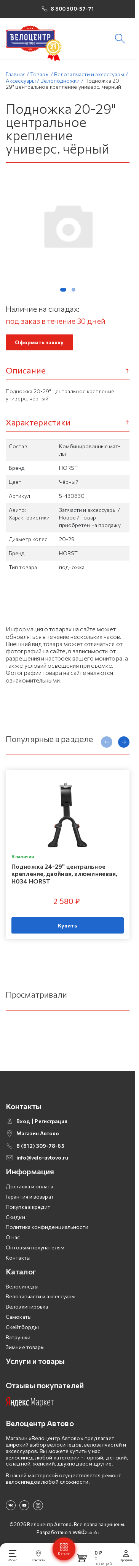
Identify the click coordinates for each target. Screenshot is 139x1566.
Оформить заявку (39, 342)
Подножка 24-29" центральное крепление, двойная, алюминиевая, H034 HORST (64, 873)
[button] (63, 289)
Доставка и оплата (29, 1186)
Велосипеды (22, 1286)
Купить (67, 925)
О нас (13, 1237)
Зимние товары (25, 1347)
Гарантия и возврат (30, 1196)
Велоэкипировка (27, 1306)
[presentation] (106, 742)
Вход (23, 1121)
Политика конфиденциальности (47, 1227)
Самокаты (19, 1316)
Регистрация (51, 1121)
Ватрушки (18, 1337)
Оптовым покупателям (35, 1247)
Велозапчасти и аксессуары (41, 1296)
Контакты (18, 1257)
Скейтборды (22, 1327)
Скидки (15, 1217)
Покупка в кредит (28, 1207)
